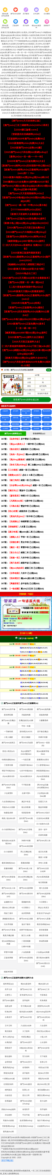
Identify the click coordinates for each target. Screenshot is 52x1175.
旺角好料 (8, 1012)
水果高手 (8, 1017)
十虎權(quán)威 (8, 1079)
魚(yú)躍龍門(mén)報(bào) (26, 752)
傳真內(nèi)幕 (43, 1079)
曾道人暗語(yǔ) (8, 751)
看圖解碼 (26, 424)
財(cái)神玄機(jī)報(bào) (25, 878)
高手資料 (26, 428)
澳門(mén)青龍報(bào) (8, 878)
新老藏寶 (36, 424)
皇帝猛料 (26, 1000)
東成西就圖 (43, 941)
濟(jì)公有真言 (43, 908)
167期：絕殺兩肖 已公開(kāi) (20, 449)
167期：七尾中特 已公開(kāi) (22, 501)
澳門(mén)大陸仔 (43, 813)
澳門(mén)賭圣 (26, 1084)
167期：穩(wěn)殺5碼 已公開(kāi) (25, 454)
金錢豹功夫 (8, 902)
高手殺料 (26, 1073)
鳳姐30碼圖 (43, 807)
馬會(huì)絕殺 (8, 1120)
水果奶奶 (8, 1042)
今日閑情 (5, 428)
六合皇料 (43, 1026)
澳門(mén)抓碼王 (8, 743)
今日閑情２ (25, 908)
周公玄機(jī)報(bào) (26, 853)
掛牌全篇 (15, 417)
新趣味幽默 (8, 868)
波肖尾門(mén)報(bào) (26, 819)
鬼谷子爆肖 (25, 924)
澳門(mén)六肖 (26, 989)
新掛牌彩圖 (8, 715)
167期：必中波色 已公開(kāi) (20, 583)
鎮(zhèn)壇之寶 (43, 1084)
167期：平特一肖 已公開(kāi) (20, 537)
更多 (48, 370)
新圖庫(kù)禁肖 (43, 760)
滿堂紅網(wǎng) (43, 1095)
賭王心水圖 (25, 935)
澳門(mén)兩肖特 (26, 894)
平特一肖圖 (25, 726)
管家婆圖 (15, 428)
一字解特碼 (8, 732)
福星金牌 (8, 1006)
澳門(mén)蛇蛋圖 (26, 846)
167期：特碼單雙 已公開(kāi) (20, 521)
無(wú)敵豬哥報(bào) (43, 752)
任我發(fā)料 (8, 1084)
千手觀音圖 (25, 785)
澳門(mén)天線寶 (26, 743)
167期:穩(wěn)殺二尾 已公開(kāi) (22, 532)
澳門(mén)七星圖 (43, 919)
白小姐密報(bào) (8, 829)
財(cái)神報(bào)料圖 (8, 942)
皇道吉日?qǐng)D (43, 913)
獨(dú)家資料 (47, 411)
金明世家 (8, 1062)
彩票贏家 (8, 1101)
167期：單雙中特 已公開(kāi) (20, 547)
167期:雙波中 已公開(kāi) (18, 490)
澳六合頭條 (43, 888)
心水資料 (43, 1042)
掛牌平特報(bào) (26, 930)
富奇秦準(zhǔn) (26, 995)
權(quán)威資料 (26, 412)
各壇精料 (26, 1067)
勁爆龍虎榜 (8, 813)
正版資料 (5, 411)
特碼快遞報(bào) (8, 760)
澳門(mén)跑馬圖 (43, 709)
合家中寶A (26, 793)
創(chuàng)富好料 (43, 1012)
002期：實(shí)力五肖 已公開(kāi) (22, 589)
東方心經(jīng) (8, 1037)
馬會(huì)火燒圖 (8, 807)
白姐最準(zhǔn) (43, 1126)
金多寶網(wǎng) (26, 1120)
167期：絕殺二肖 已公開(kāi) (20, 552)
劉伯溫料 (8, 1056)
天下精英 (43, 1056)
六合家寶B (8, 793)
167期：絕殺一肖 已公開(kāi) (26, 485)
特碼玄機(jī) (26, 1037)
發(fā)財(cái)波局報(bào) (8, 842)
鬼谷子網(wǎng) (43, 1120)
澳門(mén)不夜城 (8, 930)
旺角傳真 (43, 1000)
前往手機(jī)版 (7, 1160)
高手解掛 (36, 411)
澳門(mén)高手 (26, 1042)
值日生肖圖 (42, 852)
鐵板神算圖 (8, 972)
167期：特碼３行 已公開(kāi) (20, 496)
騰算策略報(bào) (8, 863)
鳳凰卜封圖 (42, 857)
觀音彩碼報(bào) (43, 924)
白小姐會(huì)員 (43, 824)
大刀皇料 (26, 1031)
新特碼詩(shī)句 (26, 732)
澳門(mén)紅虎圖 (26, 919)
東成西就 (36, 417)
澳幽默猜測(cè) (8, 919)
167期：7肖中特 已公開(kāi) (22, 516)
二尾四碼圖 (25, 941)
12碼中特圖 (26, 947)
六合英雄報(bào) (8, 802)
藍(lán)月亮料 (5, 418)
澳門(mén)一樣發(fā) (43, 744)
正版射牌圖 (8, 958)
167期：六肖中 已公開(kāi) (19, 573)
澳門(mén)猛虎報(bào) (43, 895)
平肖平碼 (26, 1115)
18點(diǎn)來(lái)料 (26, 1049)
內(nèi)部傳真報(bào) (43, 777)
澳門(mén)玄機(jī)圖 (8, 721)
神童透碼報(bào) (42, 771)
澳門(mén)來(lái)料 (43, 1018)
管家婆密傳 (25, 813)
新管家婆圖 (43, 930)
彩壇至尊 (26, 1079)
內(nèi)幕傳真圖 (43, 877)
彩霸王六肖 (42, 802)
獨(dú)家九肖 (43, 984)
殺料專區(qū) (8, 984)
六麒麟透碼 (43, 720)
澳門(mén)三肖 (44, 989)
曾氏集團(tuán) (44, 1090)
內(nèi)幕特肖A (26, 776)
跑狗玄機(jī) (15, 424)
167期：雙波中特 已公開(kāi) (20, 506)
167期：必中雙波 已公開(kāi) (20, 439)
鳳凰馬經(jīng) (8, 1067)
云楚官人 (8, 995)
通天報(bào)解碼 (42, 958)
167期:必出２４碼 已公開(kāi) (22, 475)
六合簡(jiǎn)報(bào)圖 (43, 794)
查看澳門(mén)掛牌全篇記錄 (26, 399)
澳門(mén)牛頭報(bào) (8, 786)
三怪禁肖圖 (8, 765)
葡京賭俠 (8, 1031)
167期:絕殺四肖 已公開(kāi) (19, 511)
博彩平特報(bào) (8, 771)
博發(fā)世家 (8, 1073)
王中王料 (46, 428)
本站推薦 (36, 428)
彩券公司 (43, 1062)
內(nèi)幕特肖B (8, 776)
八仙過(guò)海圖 (42, 952)
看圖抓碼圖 (25, 863)
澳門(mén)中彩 (26, 1017)
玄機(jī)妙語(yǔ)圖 (26, 720)
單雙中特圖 (8, 952)
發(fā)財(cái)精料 (26, 1012)
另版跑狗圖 (25, 715)
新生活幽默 (25, 737)
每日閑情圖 (42, 882)
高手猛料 (43, 1109)
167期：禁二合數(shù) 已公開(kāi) (26, 465)
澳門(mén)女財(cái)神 (43, 869)
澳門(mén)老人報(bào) (25, 869)
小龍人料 (43, 1037)
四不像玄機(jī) (42, 732)
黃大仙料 (43, 1101)
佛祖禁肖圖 (43, 935)
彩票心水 (26, 1090)
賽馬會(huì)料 (8, 1132)
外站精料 (8, 1115)
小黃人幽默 (8, 737)
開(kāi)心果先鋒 (8, 908)
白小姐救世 (8, 852)
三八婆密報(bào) (42, 765)
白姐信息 (8, 1095)
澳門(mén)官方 (26, 1062)
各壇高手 (26, 1109)
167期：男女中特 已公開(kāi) (20, 542)
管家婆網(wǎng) (8, 1126)
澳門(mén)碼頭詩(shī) (8, 895)
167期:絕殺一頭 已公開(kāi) (19, 470)
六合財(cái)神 (26, 1026)
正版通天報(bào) (26, 765)
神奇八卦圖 (42, 863)
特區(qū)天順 (43, 1067)
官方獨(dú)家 (26, 1006)
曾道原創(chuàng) (26, 1126)
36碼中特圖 (26, 841)
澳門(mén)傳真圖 (26, 709)
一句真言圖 (25, 760)
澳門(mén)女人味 (8, 888)
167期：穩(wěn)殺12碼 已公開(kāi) (23, 578)
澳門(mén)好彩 (44, 1048)
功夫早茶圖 (8, 924)
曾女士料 (26, 1095)
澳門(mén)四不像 (8, 709)
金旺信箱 (46, 417)
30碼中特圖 (43, 737)
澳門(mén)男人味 (43, 841)
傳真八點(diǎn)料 (8, 818)
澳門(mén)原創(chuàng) (26, 1102)
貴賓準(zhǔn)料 (43, 1006)
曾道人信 (5, 424)
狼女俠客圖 (25, 807)
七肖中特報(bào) (26, 771)
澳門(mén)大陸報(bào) (25, 831)
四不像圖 (46, 424)
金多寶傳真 (25, 913)
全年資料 (15, 411)
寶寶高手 (8, 1048)
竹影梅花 (43, 995)
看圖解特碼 (25, 902)
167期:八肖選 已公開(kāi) (18, 527)
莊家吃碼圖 (42, 835)
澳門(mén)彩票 (44, 1115)
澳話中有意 (25, 802)
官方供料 (26, 1056)
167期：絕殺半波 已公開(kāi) (20, 563)
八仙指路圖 (25, 952)
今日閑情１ (43, 902)
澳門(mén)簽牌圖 (26, 888)
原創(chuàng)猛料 (8, 1109)
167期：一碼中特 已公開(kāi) (23, 444)
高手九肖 (8, 989)
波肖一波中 (42, 829)
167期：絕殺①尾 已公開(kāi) (23, 459)
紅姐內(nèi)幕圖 (43, 818)
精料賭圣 (8, 1090)
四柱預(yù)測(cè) (43, 1031)
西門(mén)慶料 (8, 1000)
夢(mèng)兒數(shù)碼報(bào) (43, 786)
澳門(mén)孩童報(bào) (26, 959)
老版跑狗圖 (43, 715)
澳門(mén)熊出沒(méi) (43, 964)
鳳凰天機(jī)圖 (8, 935)
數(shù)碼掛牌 (26, 418)
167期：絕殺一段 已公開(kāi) (20, 480)
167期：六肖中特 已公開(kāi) (20, 558)
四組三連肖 (8, 913)
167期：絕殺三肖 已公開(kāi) (22, 568)
